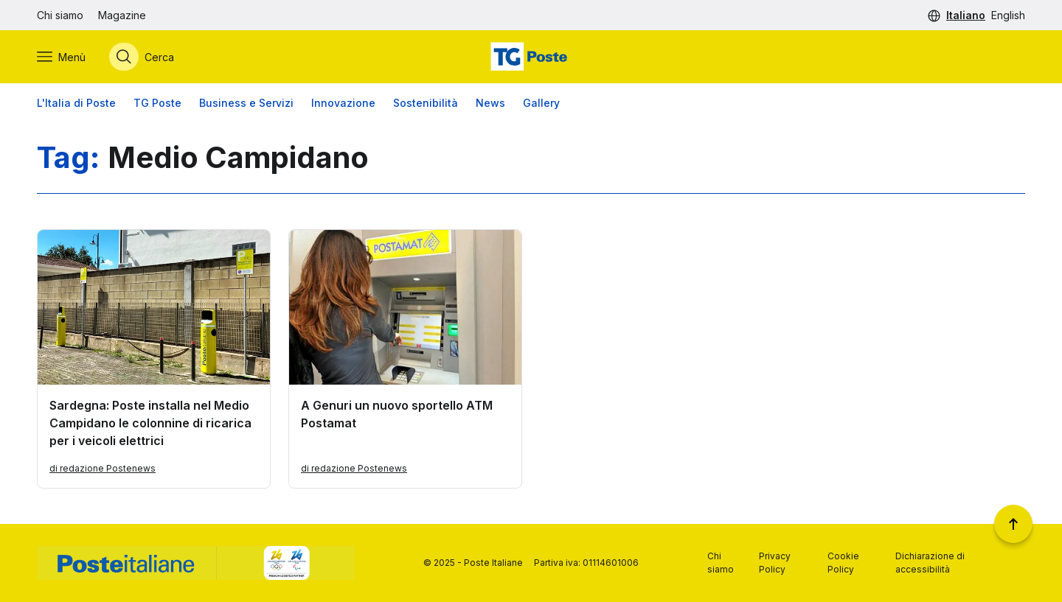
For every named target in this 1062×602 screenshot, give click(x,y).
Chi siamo (60, 15)
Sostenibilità (425, 103)
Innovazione (343, 103)
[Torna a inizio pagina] (1013, 524)
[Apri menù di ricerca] (141, 56)
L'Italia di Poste (76, 103)
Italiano (965, 15)
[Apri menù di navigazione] (61, 56)
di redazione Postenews (102, 468)
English (1008, 15)
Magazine (122, 15)
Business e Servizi (246, 103)
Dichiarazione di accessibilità (930, 562)
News (490, 103)
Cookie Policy (843, 562)
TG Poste (157, 103)
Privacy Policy (775, 562)
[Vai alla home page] (531, 56)
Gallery (541, 103)
